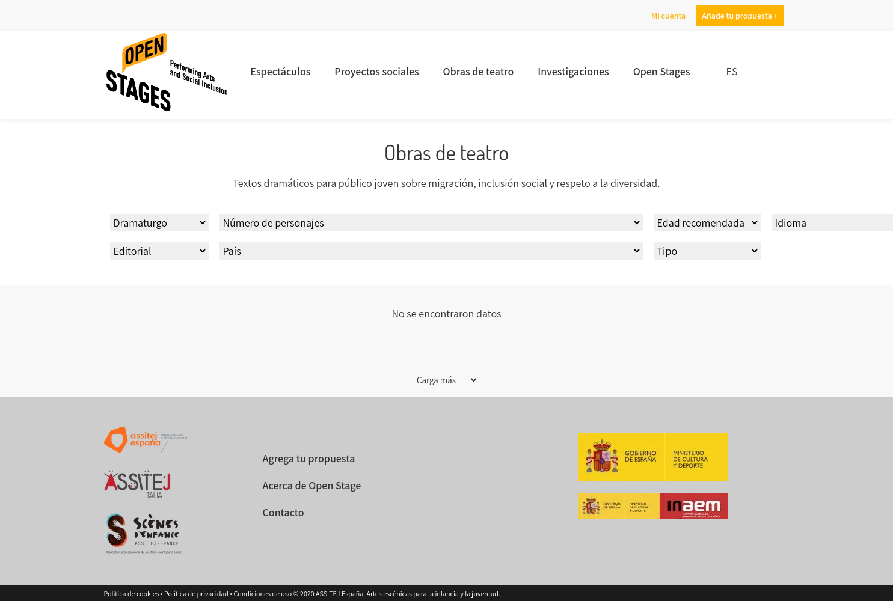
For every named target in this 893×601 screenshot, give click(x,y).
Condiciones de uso (262, 593)
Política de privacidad (196, 593)
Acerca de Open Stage (311, 485)
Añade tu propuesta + (740, 15)
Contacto (283, 512)
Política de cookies (131, 593)
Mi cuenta (668, 15)
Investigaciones (573, 71)
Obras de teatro (479, 71)
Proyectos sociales (378, 71)
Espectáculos (282, 71)
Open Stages (661, 71)
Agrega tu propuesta (308, 458)
